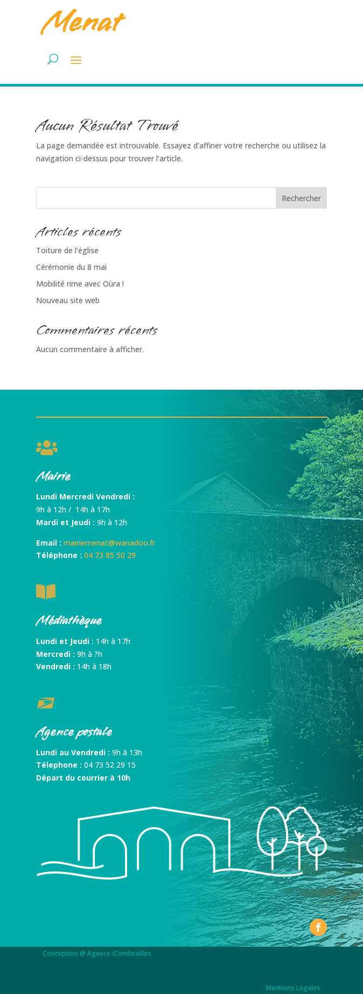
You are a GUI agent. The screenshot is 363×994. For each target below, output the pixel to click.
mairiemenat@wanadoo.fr (109, 543)
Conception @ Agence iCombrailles (97, 953)
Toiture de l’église (67, 250)
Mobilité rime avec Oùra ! (80, 283)
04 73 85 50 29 (110, 555)
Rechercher (301, 198)
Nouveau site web (68, 300)
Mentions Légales (293, 987)
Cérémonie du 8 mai (71, 267)
